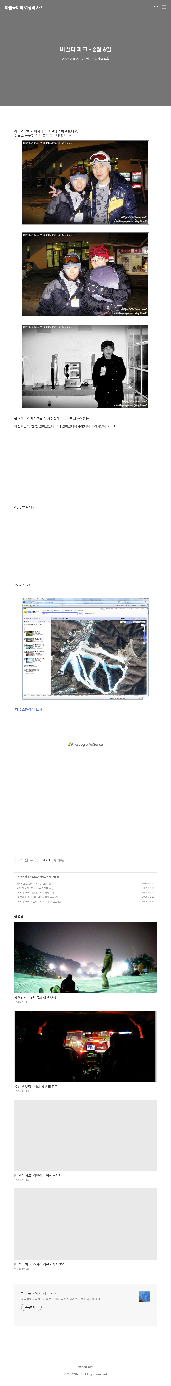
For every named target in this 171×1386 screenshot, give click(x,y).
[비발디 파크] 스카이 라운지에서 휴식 (35, 897)
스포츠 (35, 876)
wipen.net (85, 1366)
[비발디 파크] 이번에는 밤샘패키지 (33, 892)
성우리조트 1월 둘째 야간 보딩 (31, 883)
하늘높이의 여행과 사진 (24, 7)
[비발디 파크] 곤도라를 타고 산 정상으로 (36, 901)
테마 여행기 (23, 876)
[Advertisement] (85, 744)
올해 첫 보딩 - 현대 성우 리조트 (32, 888)
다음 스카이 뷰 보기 (28, 709)
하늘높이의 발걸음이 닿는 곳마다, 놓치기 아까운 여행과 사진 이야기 (60, 1299)
